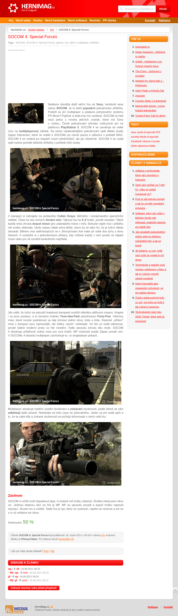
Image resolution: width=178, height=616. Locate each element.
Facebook (136, 141)
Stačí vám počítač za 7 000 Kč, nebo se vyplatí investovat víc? (150, 189)
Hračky (37, 20)
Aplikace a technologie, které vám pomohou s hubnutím (147, 175)
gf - (23, 576)
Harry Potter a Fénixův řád (149, 90)
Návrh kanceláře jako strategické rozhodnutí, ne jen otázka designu (149, 288)
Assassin (140, 95)
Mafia (152, 145)
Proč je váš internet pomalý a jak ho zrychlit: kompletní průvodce (150, 204)
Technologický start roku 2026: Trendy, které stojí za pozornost (149, 317)
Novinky (95, 20)
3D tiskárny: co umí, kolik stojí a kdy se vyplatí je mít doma (149, 255)
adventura (143, 145)
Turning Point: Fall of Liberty (150, 115)
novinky (135, 136)
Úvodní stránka (36, 29)
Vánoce (146, 141)
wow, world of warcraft (143, 132)
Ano (46, 551)
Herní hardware (55, 20)
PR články (109, 20)
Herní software (77, 20)
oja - (24, 568)
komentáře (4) (66, 539)
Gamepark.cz (142, 46)
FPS (158, 132)
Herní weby (23, 20)
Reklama (164, 20)
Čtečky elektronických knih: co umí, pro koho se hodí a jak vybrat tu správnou (150, 302)
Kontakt (150, 20)
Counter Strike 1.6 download (150, 101)
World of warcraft (149, 136)
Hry (11, 20)
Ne (52, 551)
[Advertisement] (37, 77)
